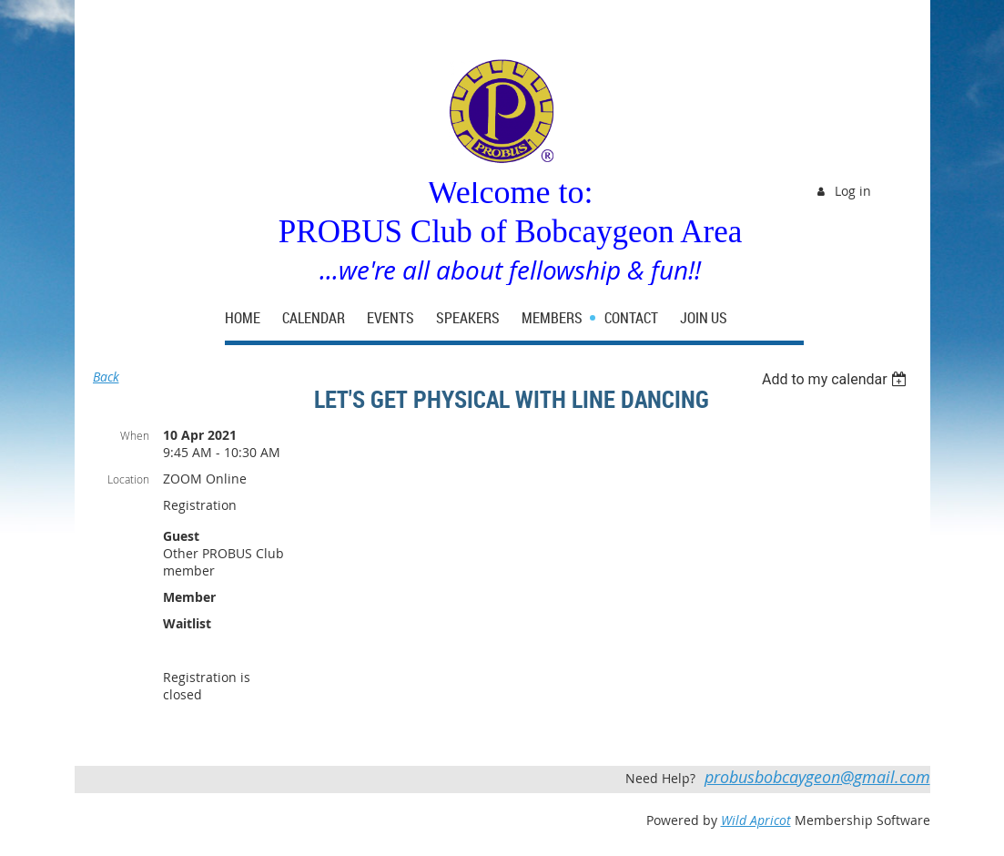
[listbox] (837, 379)
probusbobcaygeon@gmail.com (817, 777)
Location (128, 479)
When (134, 435)
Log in (853, 190)
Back (106, 376)
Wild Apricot (756, 820)
